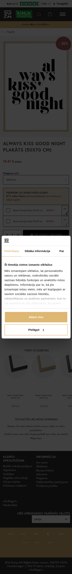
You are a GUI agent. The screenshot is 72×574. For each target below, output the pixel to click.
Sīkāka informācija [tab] (37, 251)
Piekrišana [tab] (11, 251)
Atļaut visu (36, 317)
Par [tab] (61, 251)
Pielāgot (36, 329)
